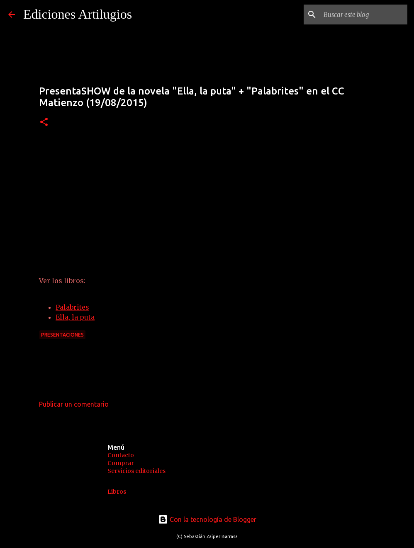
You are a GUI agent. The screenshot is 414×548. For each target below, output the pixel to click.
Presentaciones (62, 334)
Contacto (120, 455)
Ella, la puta (75, 317)
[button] (44, 122)
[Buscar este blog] (363, 14)
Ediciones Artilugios (77, 14)
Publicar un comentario (74, 404)
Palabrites (72, 307)
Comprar (120, 463)
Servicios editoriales (136, 471)
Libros (116, 491)
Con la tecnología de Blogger (207, 519)
